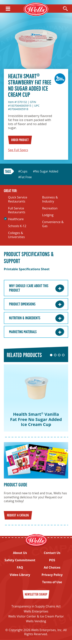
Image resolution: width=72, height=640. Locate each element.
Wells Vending (36, 621)
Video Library (20, 575)
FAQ (20, 568)
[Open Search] (65, 9)
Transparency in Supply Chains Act (36, 606)
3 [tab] (59, 355)
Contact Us (52, 553)
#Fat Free (25, 177)
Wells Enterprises (36, 611)
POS (52, 560)
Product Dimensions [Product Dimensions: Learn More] (22, 304)
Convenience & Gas (53, 224)
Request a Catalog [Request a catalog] (18, 515)
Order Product (20, 140)
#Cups (22, 171)
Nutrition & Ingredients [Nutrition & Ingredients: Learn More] (24, 318)
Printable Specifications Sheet (27, 269)
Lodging (48, 215)
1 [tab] (51, 355)
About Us (20, 553)
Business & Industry (50, 199)
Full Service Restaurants (16, 210)
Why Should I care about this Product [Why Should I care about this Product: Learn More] (28, 288)
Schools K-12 (17, 226)
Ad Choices (52, 568)
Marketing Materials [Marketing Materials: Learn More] (23, 332)
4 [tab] (63, 355)
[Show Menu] (8, 9)
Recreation (50, 208)
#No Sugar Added (45, 171)
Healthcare (16, 219)
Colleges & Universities (16, 235)
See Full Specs (18, 150)
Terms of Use (52, 582)
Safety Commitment (20, 560)
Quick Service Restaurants (17, 199)
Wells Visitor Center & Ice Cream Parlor (36, 616)
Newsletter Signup (36, 594)
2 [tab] (55, 355)
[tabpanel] (36, 398)
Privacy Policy (52, 575)
